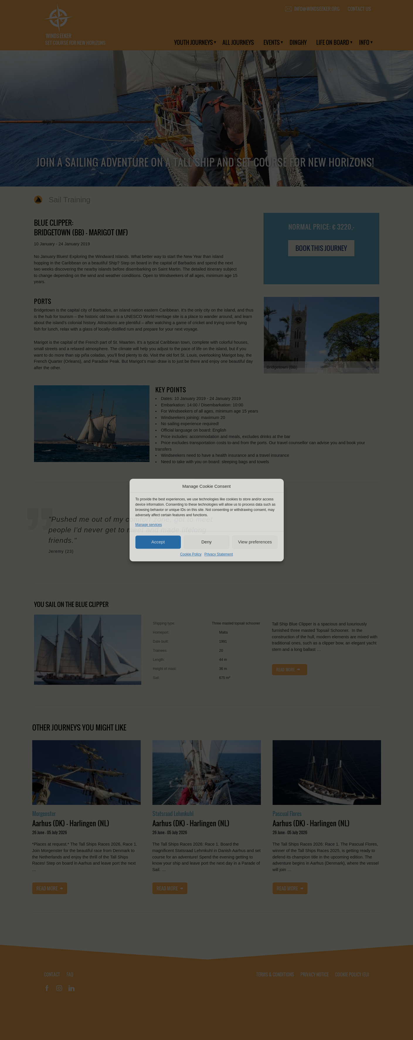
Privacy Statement (218, 554)
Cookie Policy (190, 554)
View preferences (255, 541)
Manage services (148, 525)
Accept (158, 541)
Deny (206, 541)
